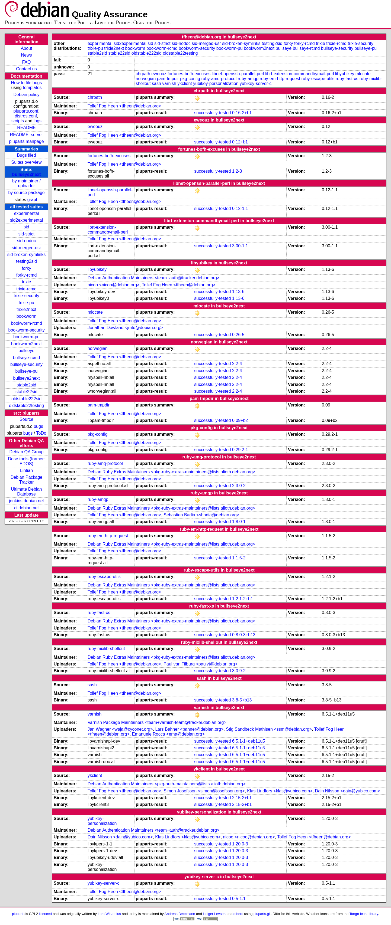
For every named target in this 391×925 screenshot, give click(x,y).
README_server (26, 134)
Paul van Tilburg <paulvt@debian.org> (200, 664)
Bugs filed (26, 155)
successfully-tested (212, 112)
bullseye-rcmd (26, 357)
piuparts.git (262, 914)
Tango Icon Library (364, 914)
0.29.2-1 (240, 449)
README (26, 127)
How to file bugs (26, 82)
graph (33, 199)
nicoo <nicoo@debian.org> (114, 285)
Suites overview (26, 162)
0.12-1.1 (240, 208)
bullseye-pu (26, 371)
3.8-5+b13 (242, 700)
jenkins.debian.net (26, 500)
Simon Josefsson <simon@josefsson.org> (204, 791)
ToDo (41, 433)
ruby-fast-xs (347, 78)
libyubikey (344, 73)
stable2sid (26, 385)
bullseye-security (26, 364)
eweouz (158, 73)
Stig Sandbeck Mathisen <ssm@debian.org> (269, 729)
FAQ (26, 62)
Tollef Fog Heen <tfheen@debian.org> (124, 106)
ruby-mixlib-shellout (106, 648)
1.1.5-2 (239, 558)
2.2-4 (237, 363)
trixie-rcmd (26, 289)
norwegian (146, 78)
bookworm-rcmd (26, 323)
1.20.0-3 (240, 844)
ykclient (184, 83)
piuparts (18, 914)
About (26, 48)
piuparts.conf (26, 111)
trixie (26, 282)
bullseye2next (26, 174)
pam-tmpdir (168, 78)
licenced (45, 914)
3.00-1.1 (240, 246)
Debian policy (27, 94)
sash (156, 83)
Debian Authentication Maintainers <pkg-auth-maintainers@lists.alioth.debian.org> (167, 784)
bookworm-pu (26, 336)
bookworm (27, 316)
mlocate (363, 73)
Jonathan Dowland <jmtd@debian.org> (125, 327)
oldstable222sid (26, 398)
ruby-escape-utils (317, 78)
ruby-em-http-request (280, 78)
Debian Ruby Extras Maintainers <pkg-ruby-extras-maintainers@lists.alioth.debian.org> (171, 472)
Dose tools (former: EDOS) (26, 461)
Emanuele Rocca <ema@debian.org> (168, 734)
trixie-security (26, 295)
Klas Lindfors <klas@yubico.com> (279, 791)
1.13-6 (238, 291)
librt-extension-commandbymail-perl (299, 73)
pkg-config (190, 78)
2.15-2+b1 (242, 797)
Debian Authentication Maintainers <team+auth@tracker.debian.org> (153, 277)
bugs (38, 426)
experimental (26, 213)
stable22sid (26, 391)
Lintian (26, 470)
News (26, 55)
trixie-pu (26, 302)
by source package (26, 192)
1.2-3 (237, 171)
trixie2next (26, 309)
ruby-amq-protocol (218, 78)
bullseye (26, 350)
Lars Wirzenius (109, 914)
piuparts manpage (26, 141)
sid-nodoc (26, 240)
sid (26, 227)
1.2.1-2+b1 (242, 598)
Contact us (26, 69)
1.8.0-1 (239, 521)
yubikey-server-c (255, 83)
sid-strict (26, 234)
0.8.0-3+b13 (243, 634)
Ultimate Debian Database (26, 491)
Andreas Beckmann (180, 914)
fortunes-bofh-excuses (189, 73)
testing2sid (26, 261)
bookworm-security (26, 330)
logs (37, 121)
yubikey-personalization (215, 83)
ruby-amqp (248, 78)
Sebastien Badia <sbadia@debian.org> (201, 515)
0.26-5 (238, 334)
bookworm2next (26, 344)
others (238, 914)
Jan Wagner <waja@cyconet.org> (120, 729)
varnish (169, 83)
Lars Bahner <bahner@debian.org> (189, 729)
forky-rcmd (26, 275)
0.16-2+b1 (242, 112)
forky (26, 268)
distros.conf (26, 116)
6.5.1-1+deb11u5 (248, 741)
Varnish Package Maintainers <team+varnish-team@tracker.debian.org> (157, 722)
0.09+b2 (240, 420)
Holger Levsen (214, 914)
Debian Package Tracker (26, 479)
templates (32, 87)
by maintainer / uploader (26, 183)
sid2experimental (26, 220)
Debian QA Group (26, 452)
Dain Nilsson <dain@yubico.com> (347, 791)
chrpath (143, 73)
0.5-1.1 (239, 898)
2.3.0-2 (239, 485)
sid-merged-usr (26, 247)
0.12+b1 (240, 142)
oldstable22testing (26, 405)
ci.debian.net (26, 508)
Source (26, 419)
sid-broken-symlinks (26, 254)
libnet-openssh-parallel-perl (238, 73)
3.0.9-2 (239, 670)
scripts (17, 121)
